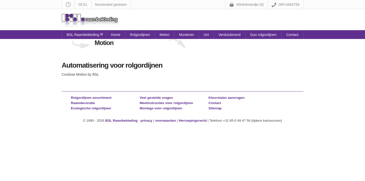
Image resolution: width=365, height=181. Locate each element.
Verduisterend (229, 35)
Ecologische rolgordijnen (91, 108)
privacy (146, 120)
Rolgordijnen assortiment (91, 98)
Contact (292, 35)
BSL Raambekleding (83, 35)
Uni (206, 35)
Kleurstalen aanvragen (227, 98)
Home (115, 35)
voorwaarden (165, 120)
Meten (164, 35)
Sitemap (215, 108)
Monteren (186, 35)
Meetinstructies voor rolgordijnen (166, 103)
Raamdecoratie (83, 103)
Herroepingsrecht (193, 120)
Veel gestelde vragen (156, 98)
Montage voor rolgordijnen (161, 108)
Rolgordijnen (140, 35)
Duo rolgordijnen (263, 35)
